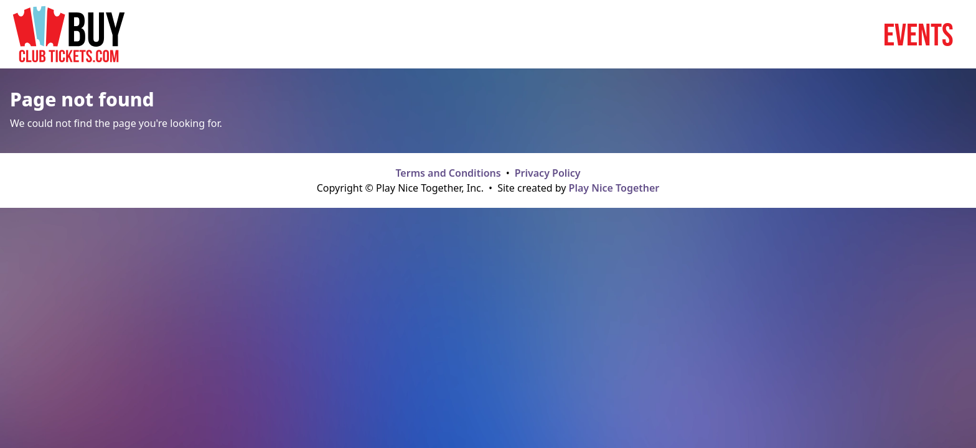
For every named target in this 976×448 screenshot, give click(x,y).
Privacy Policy (548, 173)
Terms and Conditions (447, 173)
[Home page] (69, 34)
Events (918, 34)
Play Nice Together (614, 188)
